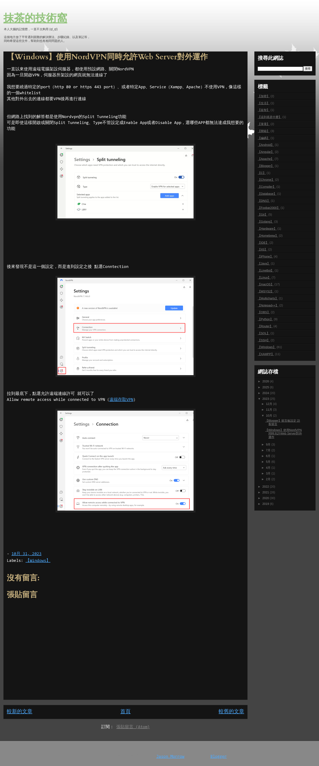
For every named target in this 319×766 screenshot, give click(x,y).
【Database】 (267, 193)
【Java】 (264, 263)
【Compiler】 (267, 186)
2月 (268, 479)
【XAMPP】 (266, 354)
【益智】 (264, 110)
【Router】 (265, 326)
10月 (269, 415)
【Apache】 (266, 159)
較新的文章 (19, 711)
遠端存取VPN (121, 400)
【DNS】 (264, 200)
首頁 (125, 711)
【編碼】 (264, 138)
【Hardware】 (267, 228)
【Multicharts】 (268, 298)
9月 (268, 444)
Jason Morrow (170, 757)
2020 (266, 498)
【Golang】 (265, 221)
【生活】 (264, 103)
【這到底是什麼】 (270, 117)
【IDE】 (263, 242)
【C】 (262, 173)
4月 (268, 467)
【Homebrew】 (268, 235)
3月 (268, 473)
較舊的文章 (231, 711)
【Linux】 (264, 277)
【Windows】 (38, 561)
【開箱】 (264, 131)
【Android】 (266, 145)
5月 (268, 461)
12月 (269, 404)
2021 (266, 492)
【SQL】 (264, 333)
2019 (266, 503)
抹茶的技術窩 (35, 19)
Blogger (218, 757)
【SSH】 (264, 340)
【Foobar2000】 (269, 207)
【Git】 (263, 214)
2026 (266, 381)
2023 (266, 398)
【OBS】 (264, 312)
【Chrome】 (266, 179)
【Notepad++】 (268, 305)
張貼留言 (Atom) (133, 727)
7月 (268, 450)
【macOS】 (266, 284)
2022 (266, 486)
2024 (266, 393)
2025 (266, 387)
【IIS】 (262, 249)
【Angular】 (266, 152)
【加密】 (264, 96)
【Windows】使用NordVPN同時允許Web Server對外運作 (283, 433)
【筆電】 (264, 124)
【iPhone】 (265, 256)
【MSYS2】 (266, 291)
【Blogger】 (266, 166)
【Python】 (265, 319)
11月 (269, 409)
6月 (268, 456)
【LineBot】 (266, 270)
